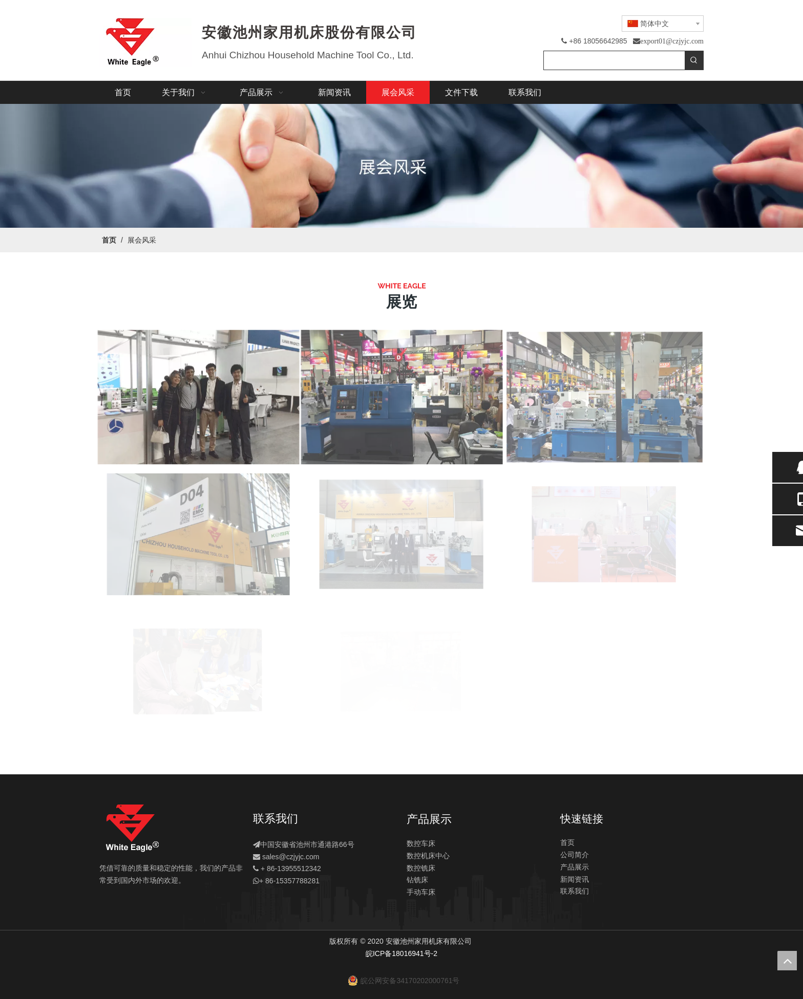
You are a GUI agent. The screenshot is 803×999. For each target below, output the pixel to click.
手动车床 (421, 892)
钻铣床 (417, 880)
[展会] (401, 166)
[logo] (132, 828)
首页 (567, 842)
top (787, 960)
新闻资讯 (574, 879)
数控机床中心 (428, 856)
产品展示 (574, 867)
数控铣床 (421, 868)
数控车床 (421, 843)
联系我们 (574, 891)
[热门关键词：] (694, 60)
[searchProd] (614, 60)
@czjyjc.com (299, 857)
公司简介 (574, 855)
